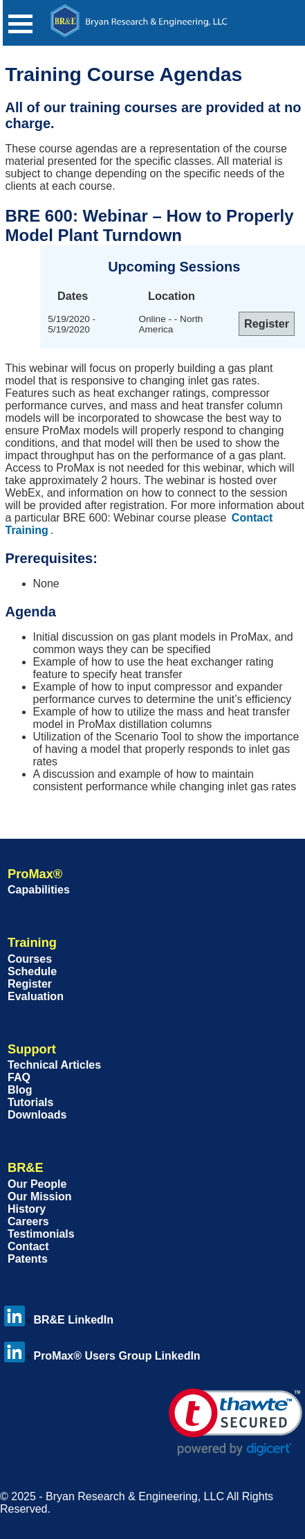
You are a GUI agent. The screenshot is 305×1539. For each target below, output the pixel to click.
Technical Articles (54, 1065)
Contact (28, 1246)
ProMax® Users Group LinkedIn (102, 1356)
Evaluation (36, 996)
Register (30, 984)
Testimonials (41, 1234)
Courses (30, 959)
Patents (28, 1259)
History (27, 1209)
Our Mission (39, 1196)
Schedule (32, 971)
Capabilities (39, 890)
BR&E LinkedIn (58, 1320)
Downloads (37, 1115)
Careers (28, 1221)
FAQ (19, 1077)
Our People (37, 1184)
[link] (235, 1422)
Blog (20, 1090)
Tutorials (30, 1102)
